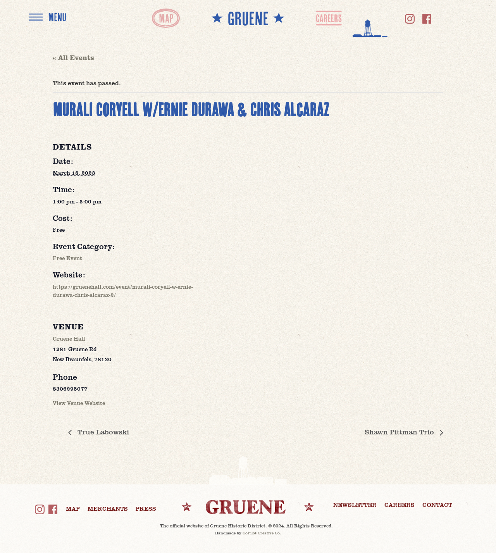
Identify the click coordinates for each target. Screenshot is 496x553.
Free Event (67, 258)
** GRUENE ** (248, 18)
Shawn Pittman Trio (400, 431)
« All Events (73, 57)
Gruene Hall (69, 338)
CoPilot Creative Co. (262, 533)
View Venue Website (79, 403)
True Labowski (102, 431)
